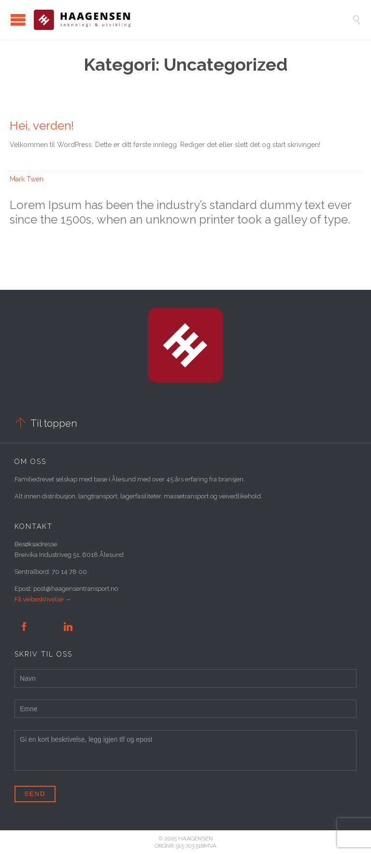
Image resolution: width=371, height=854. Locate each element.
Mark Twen (26, 179)
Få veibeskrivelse (38, 599)
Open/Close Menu (18, 19)
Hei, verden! (42, 126)
